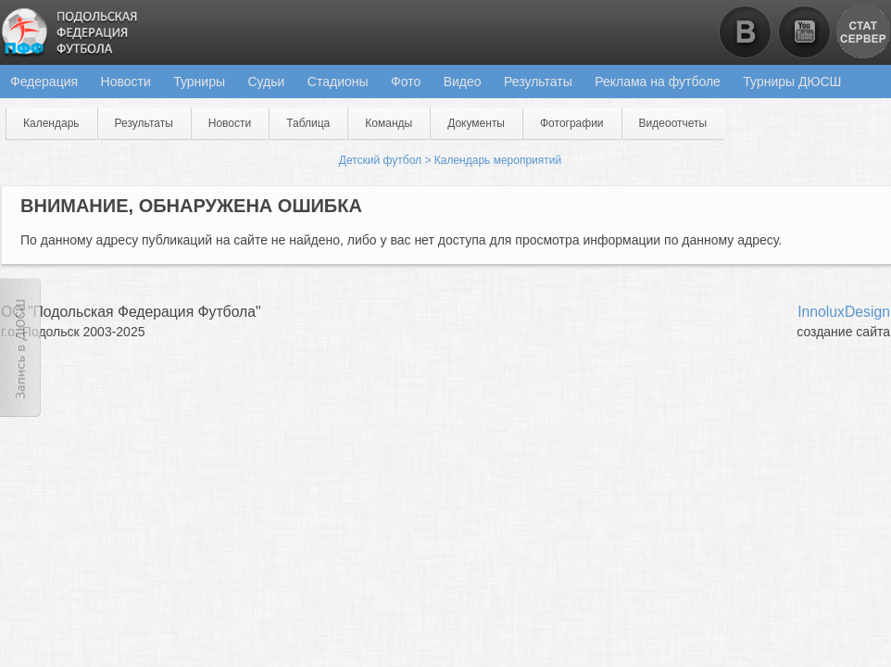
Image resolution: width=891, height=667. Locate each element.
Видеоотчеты (673, 123)
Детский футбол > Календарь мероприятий (450, 160)
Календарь (51, 123)
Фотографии (572, 123)
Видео (463, 81)
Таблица (308, 123)
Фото (405, 81)
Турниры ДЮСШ (792, 81)
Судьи (265, 81)
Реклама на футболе (658, 81)
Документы (476, 123)
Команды (388, 123)
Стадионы (338, 81)
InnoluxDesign (843, 312)
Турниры (199, 81)
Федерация (44, 81)
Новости (126, 81)
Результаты (538, 81)
